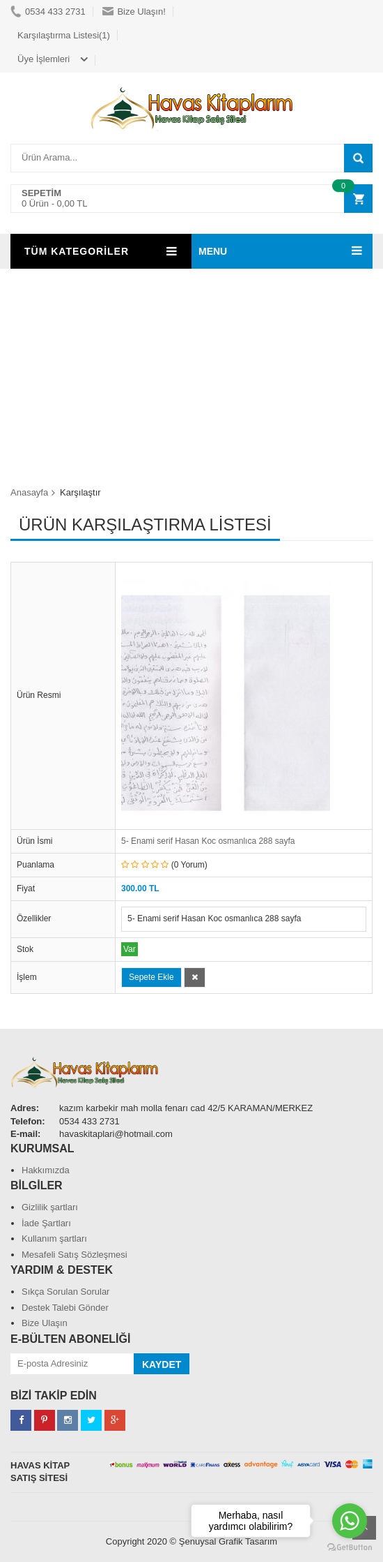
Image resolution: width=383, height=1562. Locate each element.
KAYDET (161, 1364)
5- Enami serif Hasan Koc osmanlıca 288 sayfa (208, 841)
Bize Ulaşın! (133, 11)
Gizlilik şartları (50, 1207)
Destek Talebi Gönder (65, 1307)
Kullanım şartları (54, 1238)
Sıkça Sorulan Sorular (65, 1291)
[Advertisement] (191, 373)
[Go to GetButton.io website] (349, 1547)
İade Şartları (46, 1223)
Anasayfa (29, 492)
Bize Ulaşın (45, 1323)
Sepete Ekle (151, 977)
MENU (212, 251)
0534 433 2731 (48, 11)
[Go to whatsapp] (349, 1520)
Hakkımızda (46, 1170)
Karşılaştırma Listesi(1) (63, 35)
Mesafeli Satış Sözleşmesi (74, 1254)
